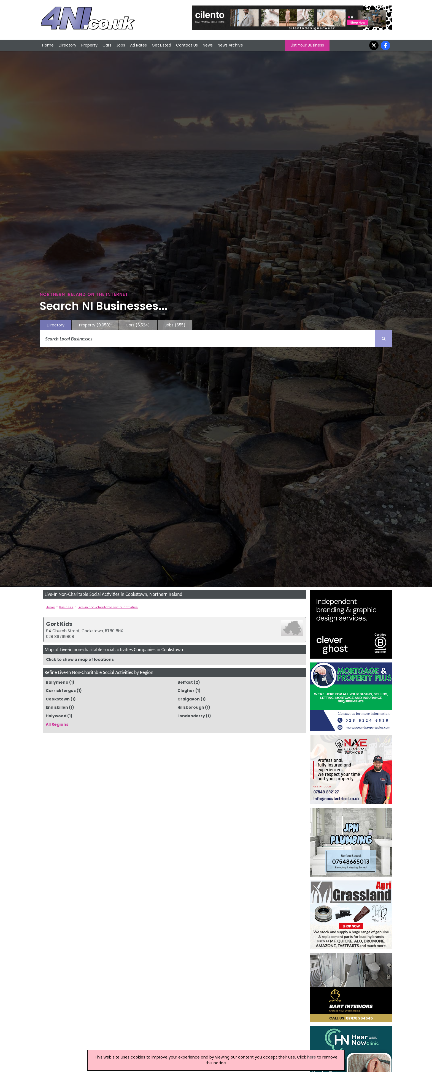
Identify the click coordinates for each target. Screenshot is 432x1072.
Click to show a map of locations (80, 659)
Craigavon (188, 699)
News (208, 45)
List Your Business (307, 45)
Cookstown (58, 699)
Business (66, 607)
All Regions (57, 724)
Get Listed (161, 45)
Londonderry (191, 716)
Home (48, 45)
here (311, 1057)
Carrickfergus (61, 690)
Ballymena (57, 682)
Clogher (186, 690)
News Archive (230, 45)
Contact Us (187, 45)
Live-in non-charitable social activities (108, 607)
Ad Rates (138, 45)
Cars (106, 45)
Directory (67, 45)
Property (89, 45)
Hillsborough (190, 707)
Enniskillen (57, 707)
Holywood (56, 716)
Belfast (185, 682)
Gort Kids (59, 624)
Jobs (120, 45)
